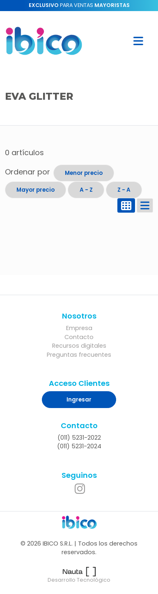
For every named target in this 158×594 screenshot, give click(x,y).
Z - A (124, 190)
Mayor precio (35, 190)
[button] (138, 41)
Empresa (79, 328)
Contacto (79, 337)
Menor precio (84, 173)
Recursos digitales (79, 346)
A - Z (86, 190)
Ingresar (79, 400)
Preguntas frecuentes (79, 355)
